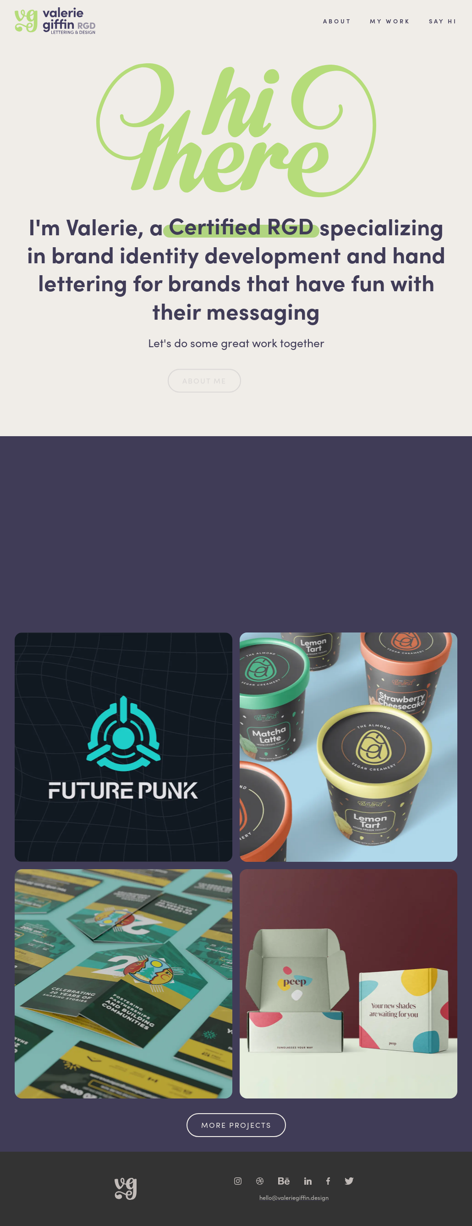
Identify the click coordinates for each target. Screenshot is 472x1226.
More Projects (236, 1125)
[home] (55, 20)
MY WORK (390, 21)
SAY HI (443, 21)
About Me (204, 388)
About (337, 21)
